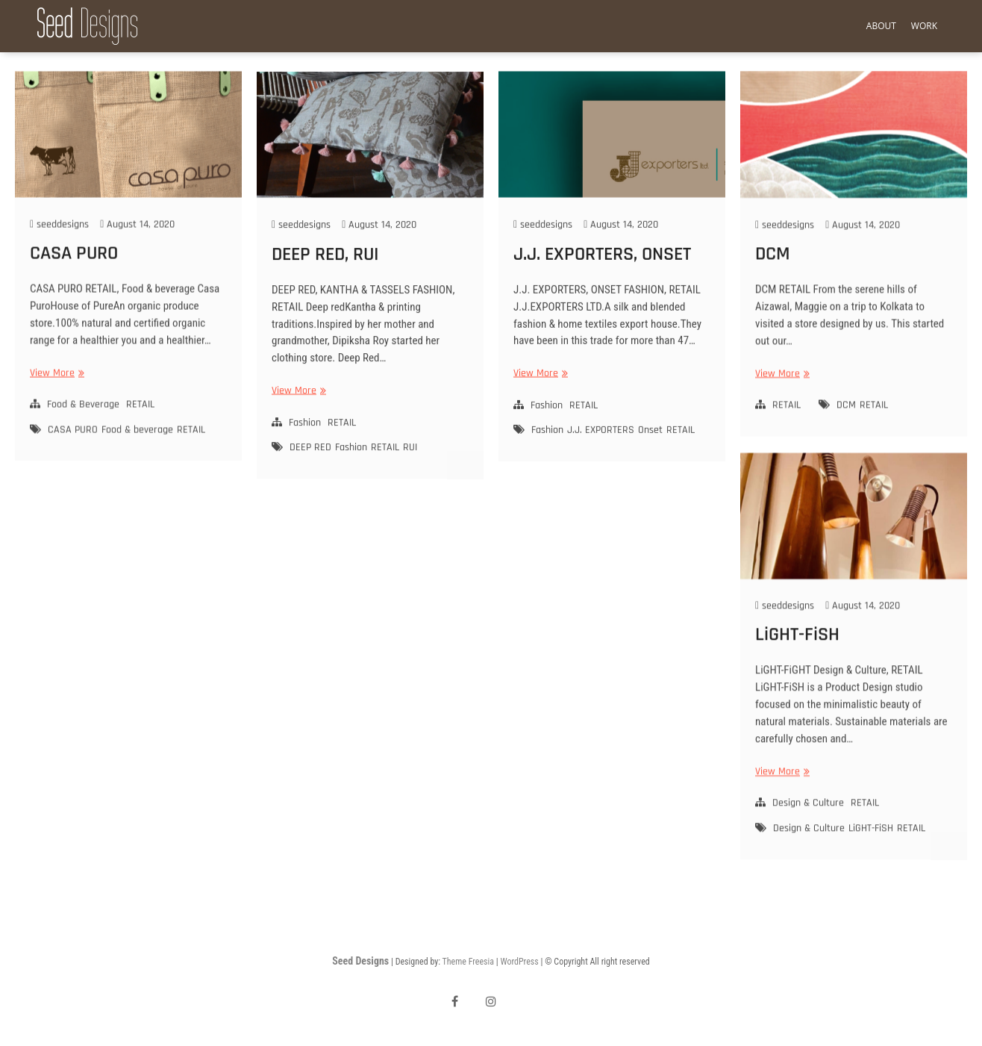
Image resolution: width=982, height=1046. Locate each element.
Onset (650, 445)
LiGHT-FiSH (797, 651)
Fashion (305, 439)
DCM (772, 268)
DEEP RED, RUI (325, 270)
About (881, 25)
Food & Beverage (83, 420)
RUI (410, 464)
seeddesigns (59, 240)
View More (55, 389)
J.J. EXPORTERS (600, 445)
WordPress (519, 961)
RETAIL (140, 420)
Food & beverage (137, 445)
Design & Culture (808, 820)
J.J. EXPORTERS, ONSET (602, 270)
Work (924, 25)
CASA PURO (74, 269)
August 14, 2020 (137, 240)
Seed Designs (360, 961)
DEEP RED (310, 464)
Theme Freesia (468, 961)
